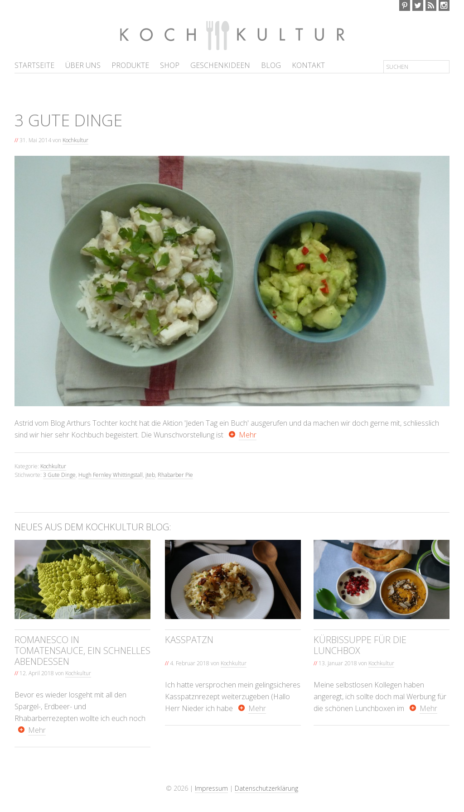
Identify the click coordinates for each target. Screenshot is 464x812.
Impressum (211, 788)
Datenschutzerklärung (266, 788)
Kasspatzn (189, 640)
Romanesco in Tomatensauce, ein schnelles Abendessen (82, 651)
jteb (150, 475)
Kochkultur (190, 35)
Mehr (247, 435)
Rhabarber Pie (175, 475)
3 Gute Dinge (59, 475)
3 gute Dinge (68, 120)
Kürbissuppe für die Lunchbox (360, 645)
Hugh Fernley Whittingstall (110, 475)
